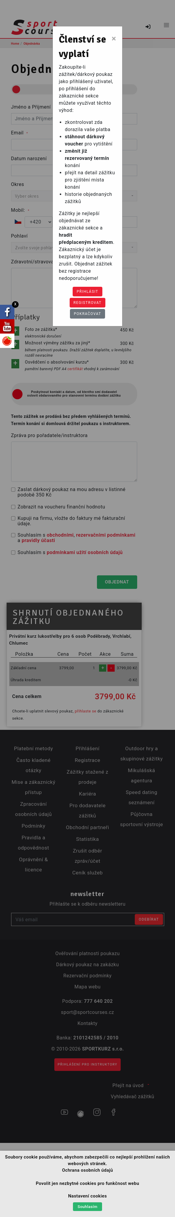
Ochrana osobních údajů (87, 1170)
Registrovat (87, 303)
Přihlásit (87, 291)
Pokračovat (87, 314)
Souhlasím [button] (88, 1206)
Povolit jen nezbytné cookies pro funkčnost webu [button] (87, 1183)
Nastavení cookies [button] (87, 1196)
